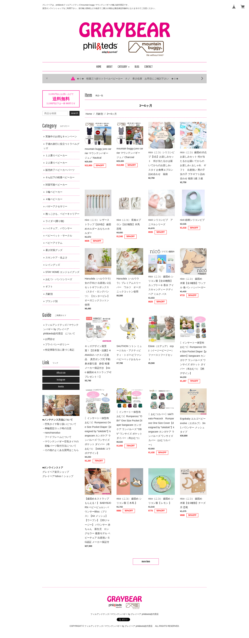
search (74, 113)
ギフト (49, 286)
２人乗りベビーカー (56, 162)
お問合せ (50, 339)
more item (146, 561)
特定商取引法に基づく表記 (59, 349)
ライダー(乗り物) (54, 221)
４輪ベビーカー (53, 199)
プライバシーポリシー (57, 344)
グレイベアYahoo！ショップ (57, 476)
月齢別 (99, 113)
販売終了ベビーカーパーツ (60, 170)
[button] (123, 66)
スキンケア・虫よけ (56, 257)
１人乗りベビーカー (56, 155)
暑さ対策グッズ (53, 250)
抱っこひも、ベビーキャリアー (62, 213)
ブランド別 (51, 301)
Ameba (61, 386)
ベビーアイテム (53, 242)
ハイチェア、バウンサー (58, 228)
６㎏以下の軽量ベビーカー (60, 177)
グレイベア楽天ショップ (55, 471)
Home (89, 113)
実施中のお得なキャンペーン (61, 136)
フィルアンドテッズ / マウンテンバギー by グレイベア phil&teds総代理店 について (61, 329)
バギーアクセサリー (56, 206)
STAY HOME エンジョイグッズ (62, 272)
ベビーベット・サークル (58, 235)
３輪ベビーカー (53, 192)
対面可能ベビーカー (56, 184)
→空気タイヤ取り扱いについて (59, 424)
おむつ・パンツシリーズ (58, 279)
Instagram (61, 379)
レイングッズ (52, 264)
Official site (61, 372)
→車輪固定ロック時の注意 (56, 428)
